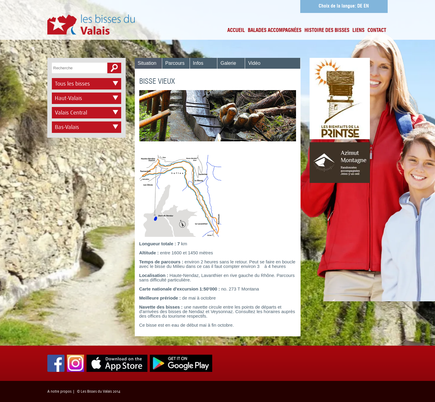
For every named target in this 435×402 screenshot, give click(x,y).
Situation (147, 63)
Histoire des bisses (326, 30)
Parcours (174, 63)
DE (359, 6)
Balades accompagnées (274, 30)
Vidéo (254, 63)
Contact (376, 30)
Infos (198, 63)
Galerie (228, 63)
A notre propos (59, 391)
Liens (358, 30)
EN (366, 6)
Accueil (236, 30)
